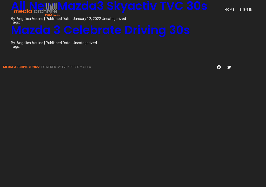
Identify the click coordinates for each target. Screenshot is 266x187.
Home (229, 9)
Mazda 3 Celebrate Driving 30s (100, 30)
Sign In (246, 9)
